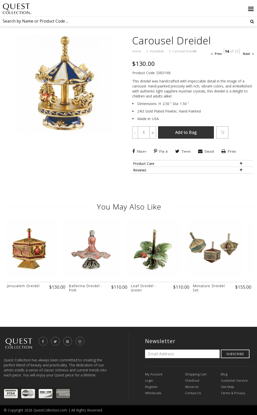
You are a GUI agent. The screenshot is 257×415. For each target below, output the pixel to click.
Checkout (192, 380)
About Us (192, 386)
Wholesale (153, 392)
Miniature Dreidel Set (209, 287)
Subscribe (235, 354)
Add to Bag (190, 133)
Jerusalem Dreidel (23, 285)
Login (149, 380)
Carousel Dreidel (184, 51)
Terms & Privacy (233, 392)
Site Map (227, 386)
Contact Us (193, 392)
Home (136, 51)
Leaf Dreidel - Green (143, 287)
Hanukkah (157, 51)
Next (248, 54)
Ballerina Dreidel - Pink (85, 287)
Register (151, 386)
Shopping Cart (196, 374)
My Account (153, 374)
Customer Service (234, 380)
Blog (224, 374)
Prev (216, 54)
